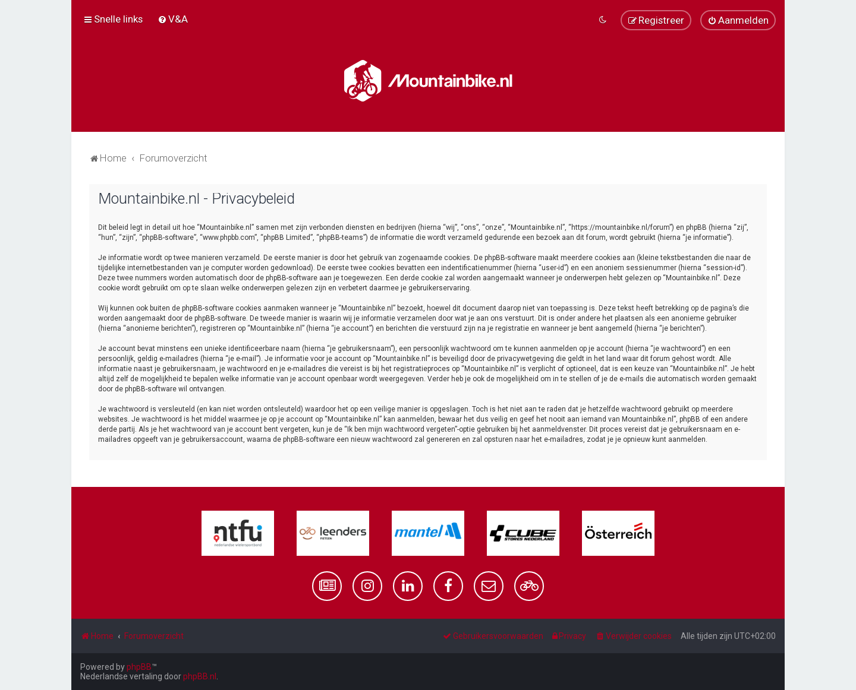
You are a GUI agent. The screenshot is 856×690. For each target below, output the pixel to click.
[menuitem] (173, 19)
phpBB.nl (199, 676)
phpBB (139, 667)
